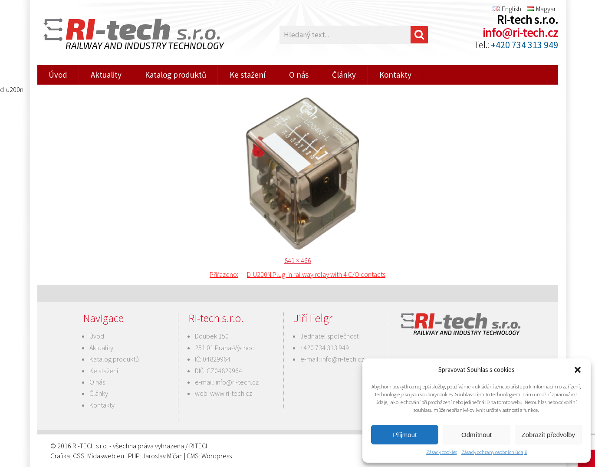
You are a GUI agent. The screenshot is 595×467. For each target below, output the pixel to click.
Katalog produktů (175, 74)
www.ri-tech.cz (231, 393)
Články (344, 74)
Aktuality (106, 74)
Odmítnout (476, 434)
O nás (299, 74)
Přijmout (405, 434)
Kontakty (395, 74)
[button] (577, 369)
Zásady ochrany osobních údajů (494, 452)
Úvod (58, 74)
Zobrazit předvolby (548, 434)
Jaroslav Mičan (162, 455)
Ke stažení (248, 74)
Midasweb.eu (105, 455)
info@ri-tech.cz (520, 32)
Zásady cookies (441, 452)
